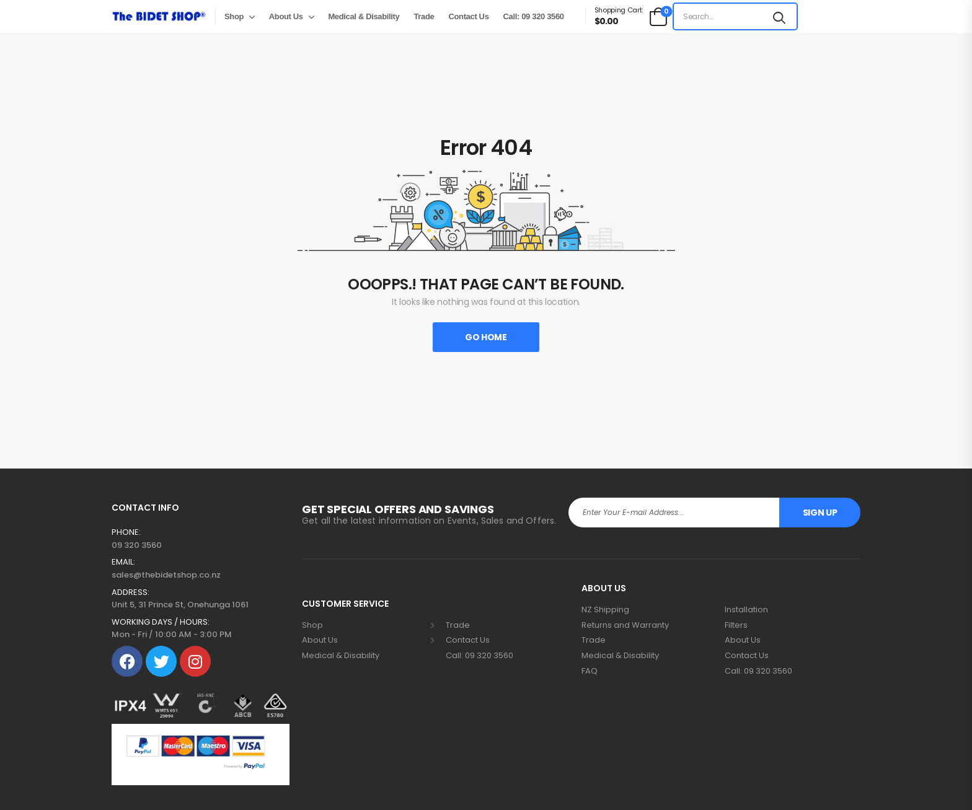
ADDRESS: (130, 592)
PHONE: (126, 532)
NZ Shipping (605, 610)
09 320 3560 (137, 545)
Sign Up (820, 512)
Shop (234, 16)
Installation (746, 610)
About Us (286, 16)
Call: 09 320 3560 (533, 16)
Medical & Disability (363, 16)
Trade (423, 16)
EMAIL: (123, 562)
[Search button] (779, 16)
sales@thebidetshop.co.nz (166, 575)
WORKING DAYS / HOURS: (161, 622)
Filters (736, 625)
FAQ (589, 671)
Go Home (486, 337)
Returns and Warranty (625, 625)
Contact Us (468, 16)
